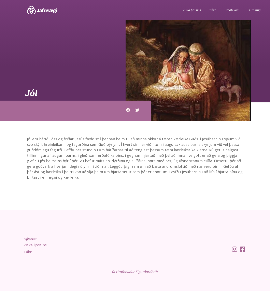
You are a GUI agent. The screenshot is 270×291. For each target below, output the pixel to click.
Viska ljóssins (191, 10)
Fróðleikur (232, 10)
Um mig (254, 10)
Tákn (212, 10)
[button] (128, 110)
